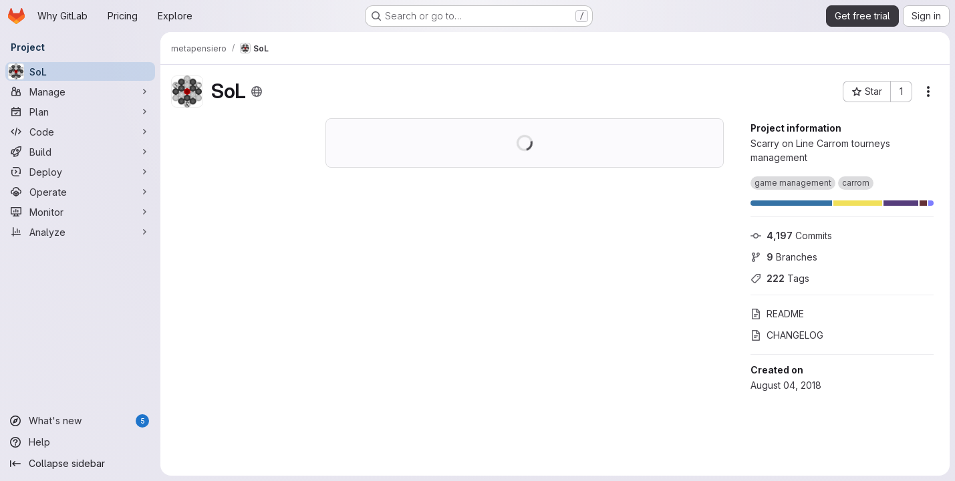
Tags (780, 278)
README (777, 313)
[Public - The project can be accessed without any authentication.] (256, 91)
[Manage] (80, 91)
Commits (791, 235)
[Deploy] (80, 171)
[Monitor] (80, 211)
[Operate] (80, 191)
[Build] (80, 151)
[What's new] (80, 421)
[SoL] (80, 71)
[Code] (80, 131)
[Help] (80, 442)
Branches (784, 257)
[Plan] (80, 111)
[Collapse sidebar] (80, 463)
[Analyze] (80, 231)
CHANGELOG (787, 335)
